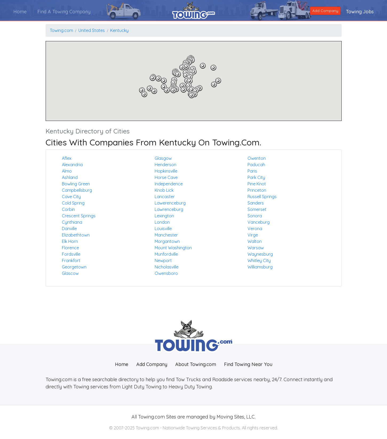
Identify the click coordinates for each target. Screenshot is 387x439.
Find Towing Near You (248, 364)
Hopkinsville (166, 171)
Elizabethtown (76, 235)
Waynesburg (260, 254)
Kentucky (119, 30)
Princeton (257, 190)
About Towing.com (195, 364)
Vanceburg (259, 222)
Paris (252, 171)
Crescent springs (78, 215)
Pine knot (257, 183)
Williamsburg (260, 267)
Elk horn (70, 241)
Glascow (70, 273)
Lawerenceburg (170, 203)
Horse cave (166, 177)
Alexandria (72, 164)
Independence (169, 183)
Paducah (256, 164)
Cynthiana (72, 222)
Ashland (70, 177)
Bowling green (76, 183)
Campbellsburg (77, 190)
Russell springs (262, 196)
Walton (255, 241)
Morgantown (167, 241)
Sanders (256, 203)
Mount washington (173, 247)
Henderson (165, 164)
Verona (255, 228)
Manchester (166, 235)
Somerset (257, 209)
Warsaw (256, 247)
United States (91, 30)
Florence (70, 247)
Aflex (66, 158)
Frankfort (71, 260)
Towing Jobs (360, 12)
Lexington (164, 215)
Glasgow (163, 158)
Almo (67, 171)
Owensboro (166, 273)
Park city (256, 177)
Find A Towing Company (63, 12)
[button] (218, 80)
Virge (253, 235)
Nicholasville (166, 267)
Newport (163, 260)
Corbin (68, 209)
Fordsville (71, 254)
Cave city (71, 196)
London (162, 222)
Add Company (325, 10)
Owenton (257, 158)
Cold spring (73, 203)
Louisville (163, 228)
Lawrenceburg (169, 209)
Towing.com (61, 30)
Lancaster (165, 196)
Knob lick (164, 190)
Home (20, 12)
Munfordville (166, 254)
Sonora (255, 215)
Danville (69, 228)
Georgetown (74, 267)
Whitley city (259, 260)
